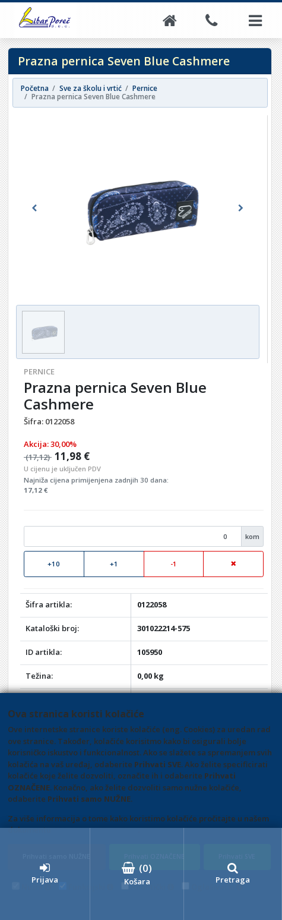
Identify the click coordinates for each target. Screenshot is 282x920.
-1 (173, 563)
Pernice (39, 371)
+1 (114, 563)
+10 (53, 563)
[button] (34, 208)
